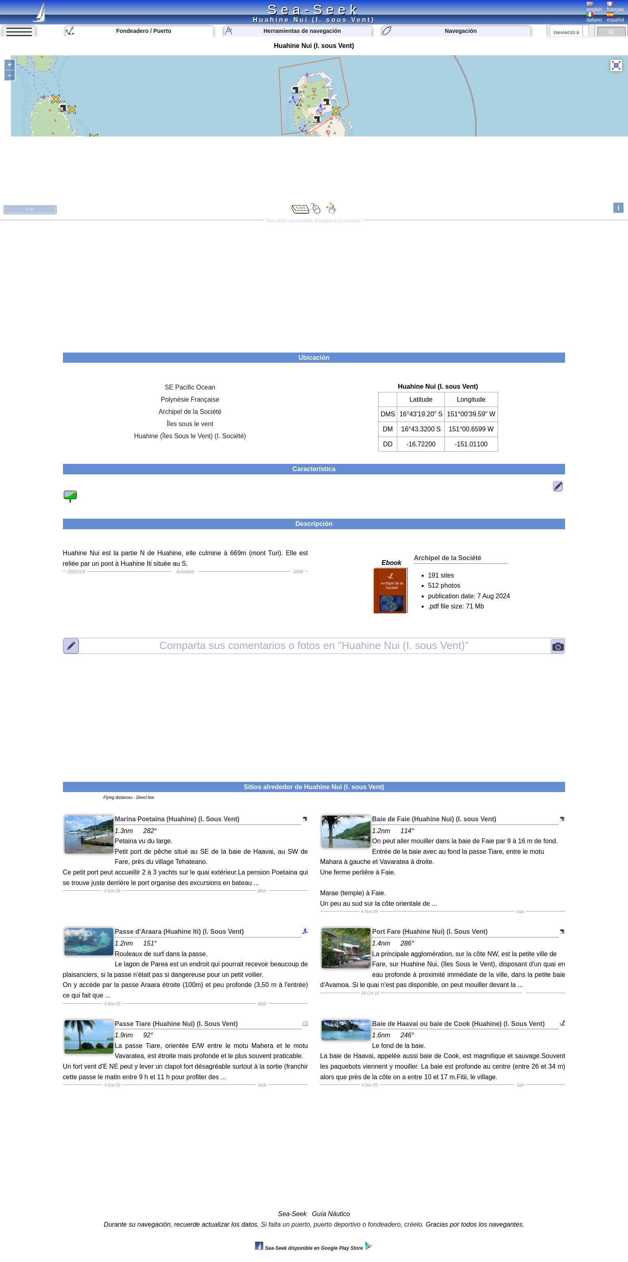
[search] (566, 32)
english (594, 7)
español (615, 17)
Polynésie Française (190, 399)
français (615, 7)
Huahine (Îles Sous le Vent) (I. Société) (190, 436)
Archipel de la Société (189, 411)
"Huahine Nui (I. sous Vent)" (313, 645)
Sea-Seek (313, 9)
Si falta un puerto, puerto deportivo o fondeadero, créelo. (342, 1224)
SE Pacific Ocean (190, 387)
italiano (594, 17)
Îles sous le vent (190, 423)
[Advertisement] (314, 283)
